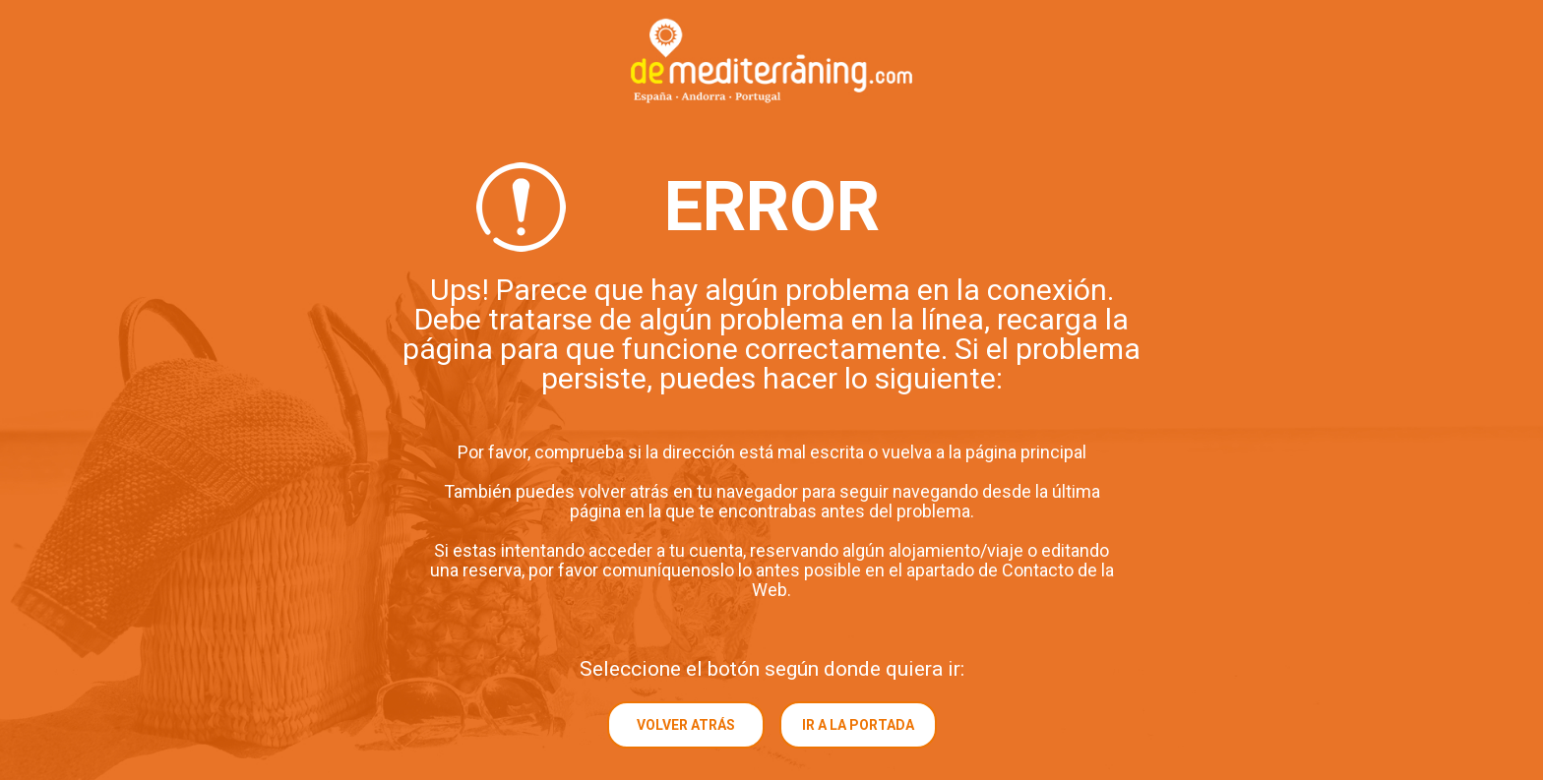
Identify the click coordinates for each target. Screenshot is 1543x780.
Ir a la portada (858, 725)
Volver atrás (686, 725)
